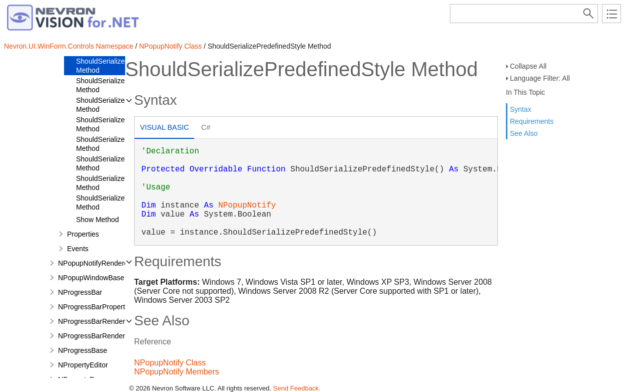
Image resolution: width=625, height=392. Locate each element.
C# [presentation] (205, 127)
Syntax (520, 109)
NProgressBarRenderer (94, 321)
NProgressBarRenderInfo (97, 336)
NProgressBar (80, 292)
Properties (83, 234)
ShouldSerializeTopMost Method (113, 163)
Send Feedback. (297, 388)
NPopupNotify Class (170, 46)
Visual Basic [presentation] (164, 127)
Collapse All (528, 66)
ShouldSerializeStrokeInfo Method (116, 143)
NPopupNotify (247, 205)
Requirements (531, 121)
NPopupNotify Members (176, 371)
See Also (523, 133)
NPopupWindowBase (91, 278)
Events (78, 249)
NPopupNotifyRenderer (94, 263)
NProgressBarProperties (96, 307)
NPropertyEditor (83, 365)
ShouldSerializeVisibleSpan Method (119, 202)
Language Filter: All (540, 78)
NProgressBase (82, 350)
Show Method (97, 220)
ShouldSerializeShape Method (110, 124)
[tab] (164, 128)
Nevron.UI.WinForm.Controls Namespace (68, 46)
